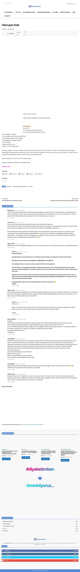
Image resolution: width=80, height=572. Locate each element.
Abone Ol (75, 560)
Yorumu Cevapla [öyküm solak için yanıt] (11, 247)
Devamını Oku (6, 458)
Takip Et (75, 554)
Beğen (76, 550)
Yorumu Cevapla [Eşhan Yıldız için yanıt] (11, 217)
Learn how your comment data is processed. (32, 424)
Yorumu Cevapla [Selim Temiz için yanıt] (11, 239)
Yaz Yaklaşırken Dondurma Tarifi (12, 200)
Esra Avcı (4, 455)
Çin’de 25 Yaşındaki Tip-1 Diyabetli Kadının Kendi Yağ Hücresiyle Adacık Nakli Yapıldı (68, 453)
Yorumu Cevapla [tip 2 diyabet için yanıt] (11, 359)
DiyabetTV (4, 449)
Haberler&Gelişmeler (66, 449)
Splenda (30, 186)
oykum (12, 33)
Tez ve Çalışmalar (45, 449)
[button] (71, 3)
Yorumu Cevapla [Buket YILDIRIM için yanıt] (11, 334)
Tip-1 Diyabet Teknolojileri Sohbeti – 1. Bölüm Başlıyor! (29, 451)
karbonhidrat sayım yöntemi (20, 186)
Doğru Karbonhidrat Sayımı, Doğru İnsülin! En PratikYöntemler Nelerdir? (10, 452)
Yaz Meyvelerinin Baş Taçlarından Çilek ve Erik (64, 200)
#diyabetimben (40, 469)
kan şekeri (9, 186)
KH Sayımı (4, 29)
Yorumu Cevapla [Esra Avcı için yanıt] (15, 285)
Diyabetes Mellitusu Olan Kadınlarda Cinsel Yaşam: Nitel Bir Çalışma (48, 452)
